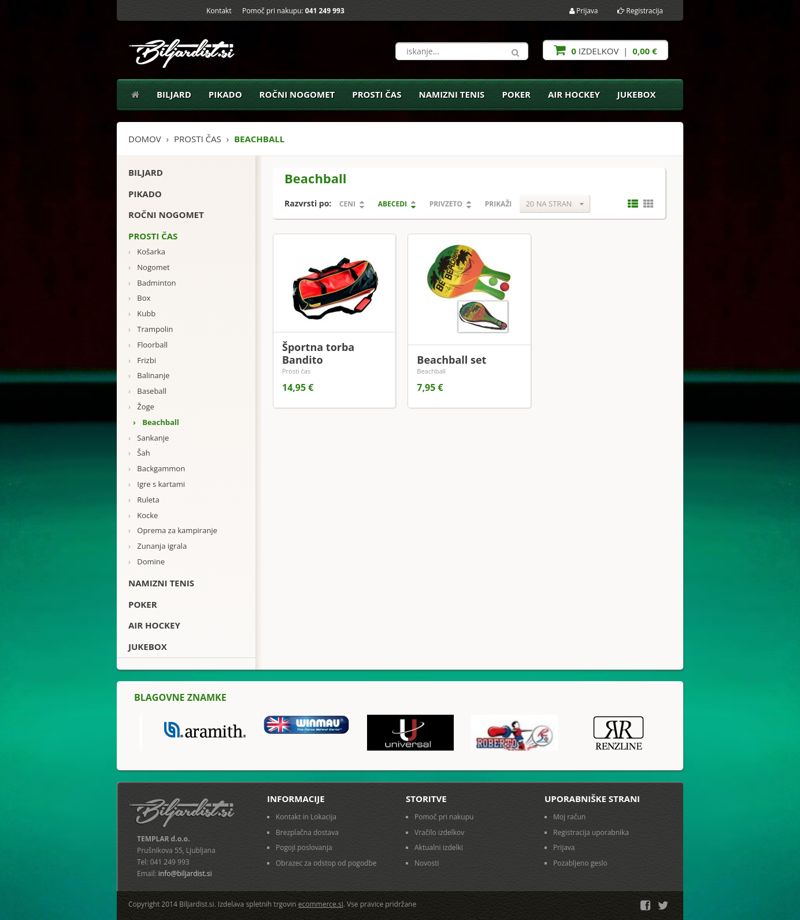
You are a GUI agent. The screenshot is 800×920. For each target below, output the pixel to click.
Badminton (152, 283)
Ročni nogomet (297, 94)
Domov (144, 139)
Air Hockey (574, 94)
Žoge (141, 407)
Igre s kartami (156, 484)
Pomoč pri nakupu (443, 817)
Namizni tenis (451, 94)
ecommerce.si (320, 904)
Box (139, 298)
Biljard (174, 94)
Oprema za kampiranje (172, 530)
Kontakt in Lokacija (306, 817)
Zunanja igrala (157, 546)
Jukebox (636, 94)
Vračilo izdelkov (439, 832)
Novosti (426, 863)
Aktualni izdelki (438, 847)
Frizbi (142, 360)
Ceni (347, 204)
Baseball (147, 391)
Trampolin (150, 329)
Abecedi (392, 204)
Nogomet (149, 267)
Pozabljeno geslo (580, 863)
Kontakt (218, 11)
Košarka (146, 252)
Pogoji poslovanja (304, 847)
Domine (146, 562)
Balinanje (148, 375)
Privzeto (445, 204)
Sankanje (148, 438)
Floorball (148, 345)
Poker (516, 94)
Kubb (141, 314)
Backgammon (156, 469)
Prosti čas (376, 94)
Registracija (640, 11)
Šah (139, 453)
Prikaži (498, 204)
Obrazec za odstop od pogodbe (326, 863)
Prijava (583, 11)
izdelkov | (605, 50)
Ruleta (144, 500)
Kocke (143, 515)
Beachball (156, 422)
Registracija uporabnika (591, 832)
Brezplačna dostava (307, 832)
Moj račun (569, 817)
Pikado (225, 94)
